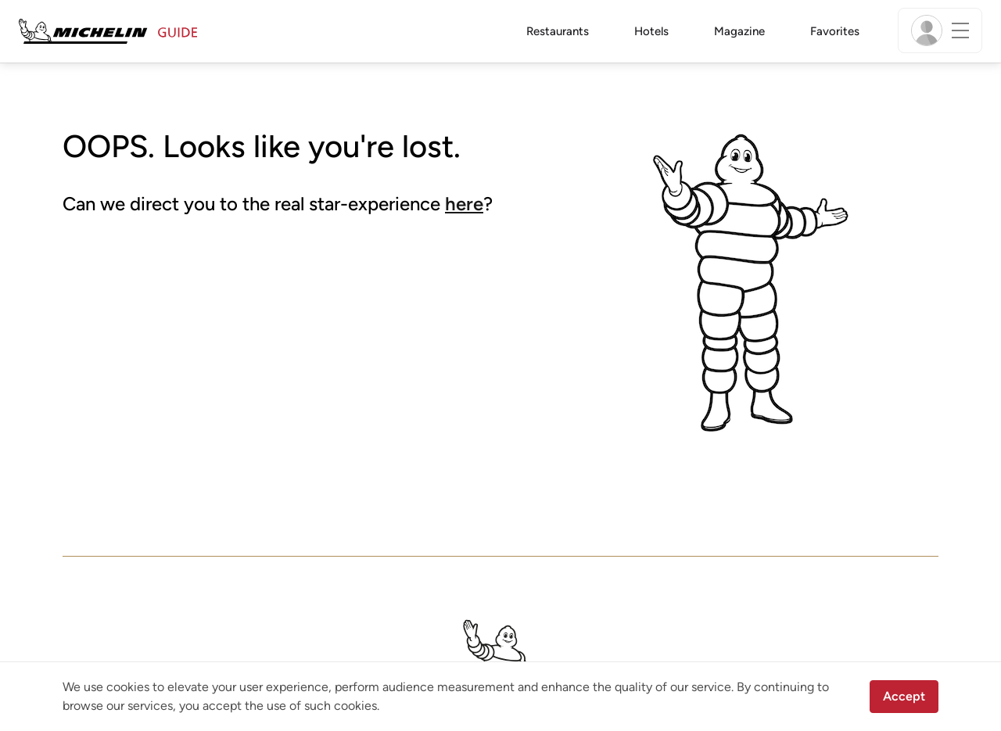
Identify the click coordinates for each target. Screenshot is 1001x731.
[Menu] (940, 30)
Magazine (739, 31)
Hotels (651, 31)
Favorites (834, 31)
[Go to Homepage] (108, 30)
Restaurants (557, 31)
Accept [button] (904, 696)
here (464, 203)
